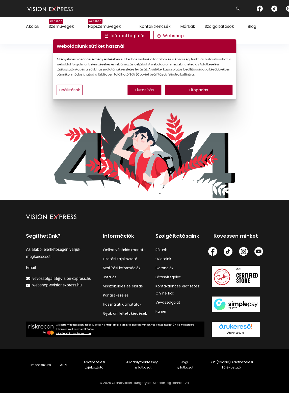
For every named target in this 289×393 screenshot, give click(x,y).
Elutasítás (144, 94)
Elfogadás (193, 94)
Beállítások (79, 94)
